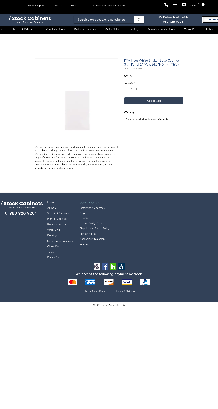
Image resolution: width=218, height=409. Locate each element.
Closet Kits (53, 246)
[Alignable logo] (97, 266)
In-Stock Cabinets (57, 218)
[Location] (175, 5)
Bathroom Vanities (57, 224)
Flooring (52, 235)
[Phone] (166, 5)
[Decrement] (127, 89)
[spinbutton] (132, 89)
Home (50, 202)
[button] (201, 4)
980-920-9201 (173, 22)
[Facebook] (105, 266)
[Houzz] (113, 266)
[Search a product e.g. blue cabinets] (102, 19)
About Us (52, 207)
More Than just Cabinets (22, 207)
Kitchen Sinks (54, 257)
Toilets (50, 251)
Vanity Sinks (53, 229)
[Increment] (137, 89)
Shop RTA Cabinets (58, 213)
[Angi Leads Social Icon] (121, 266)
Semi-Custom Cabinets (60, 240)
